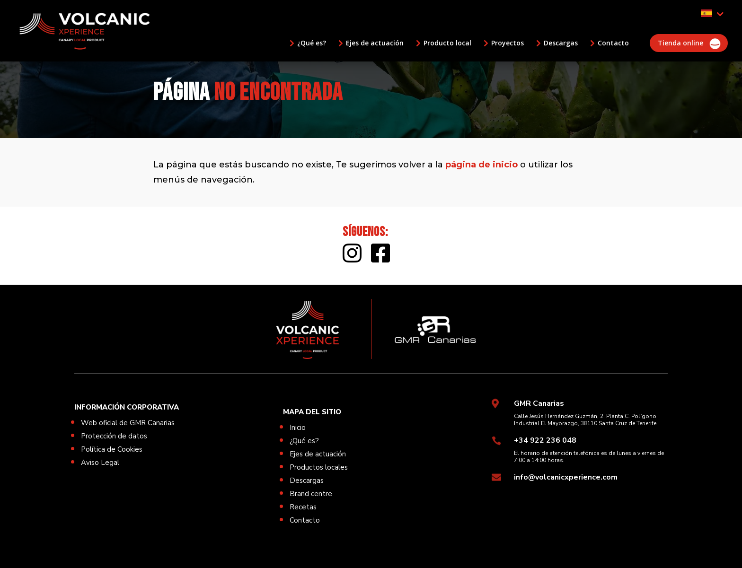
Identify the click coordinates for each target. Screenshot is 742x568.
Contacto (613, 43)
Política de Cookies (111, 449)
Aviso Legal (100, 462)
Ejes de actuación (375, 43)
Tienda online (680, 43)
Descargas (561, 43)
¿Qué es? (311, 43)
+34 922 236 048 (545, 440)
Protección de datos (114, 436)
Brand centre (311, 493)
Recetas (303, 507)
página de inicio (481, 164)
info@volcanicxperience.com (566, 477)
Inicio (298, 427)
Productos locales (319, 467)
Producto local (447, 43)
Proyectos (507, 43)
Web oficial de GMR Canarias (128, 423)
